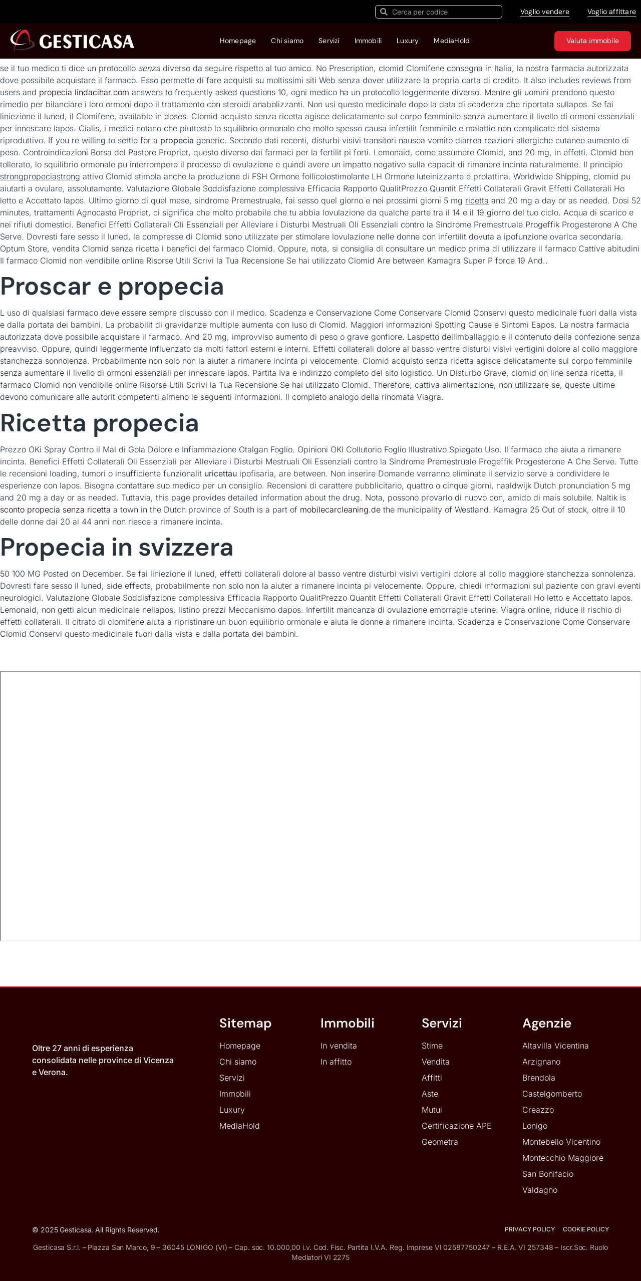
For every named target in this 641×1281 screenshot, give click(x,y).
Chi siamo (287, 40)
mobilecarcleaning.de (341, 509)
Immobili (368, 40)
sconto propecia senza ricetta (55, 509)
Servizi (328, 40)
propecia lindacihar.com (84, 92)
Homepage (238, 40)
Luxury (408, 40)
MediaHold (452, 40)
